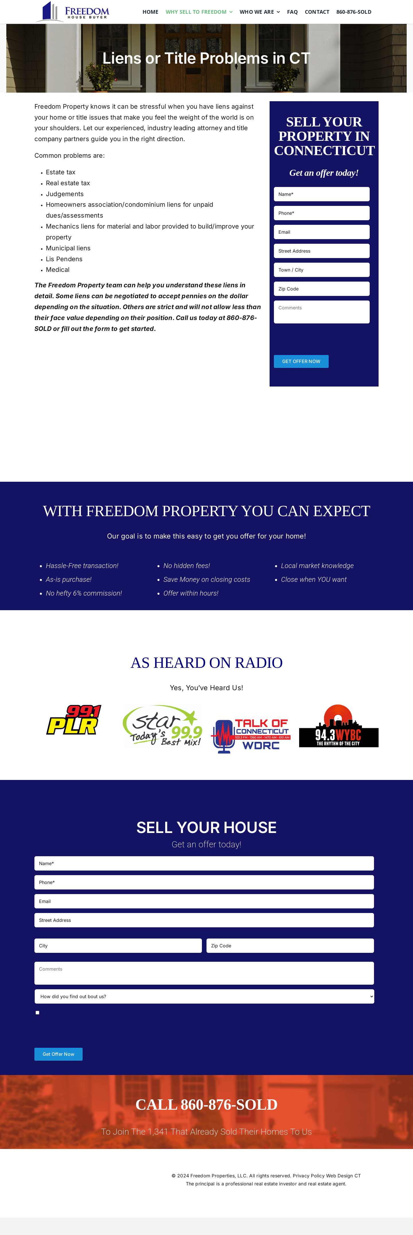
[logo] (72, 3)
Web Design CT (343, 1176)
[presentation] (317, 339)
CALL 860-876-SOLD (206, 1104)
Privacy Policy (308, 1176)
